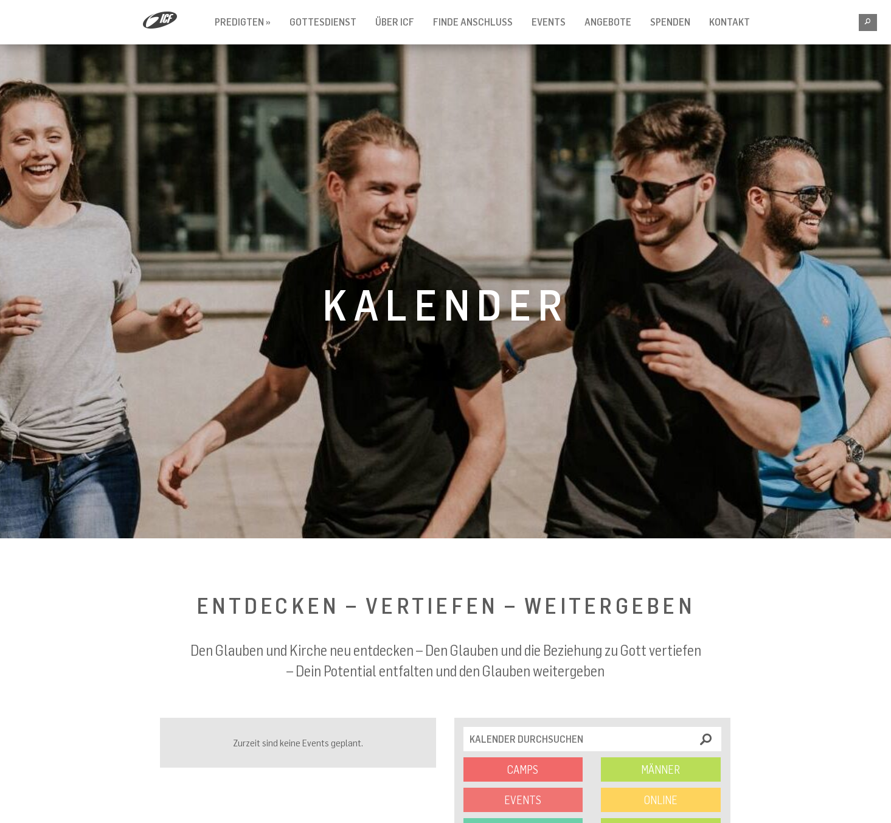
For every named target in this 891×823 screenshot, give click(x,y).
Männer (660, 769)
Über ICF (394, 22)
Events (549, 22)
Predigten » (243, 22)
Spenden (670, 22)
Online (661, 800)
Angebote (607, 22)
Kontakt (729, 22)
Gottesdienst (322, 22)
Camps (522, 769)
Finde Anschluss (473, 22)
